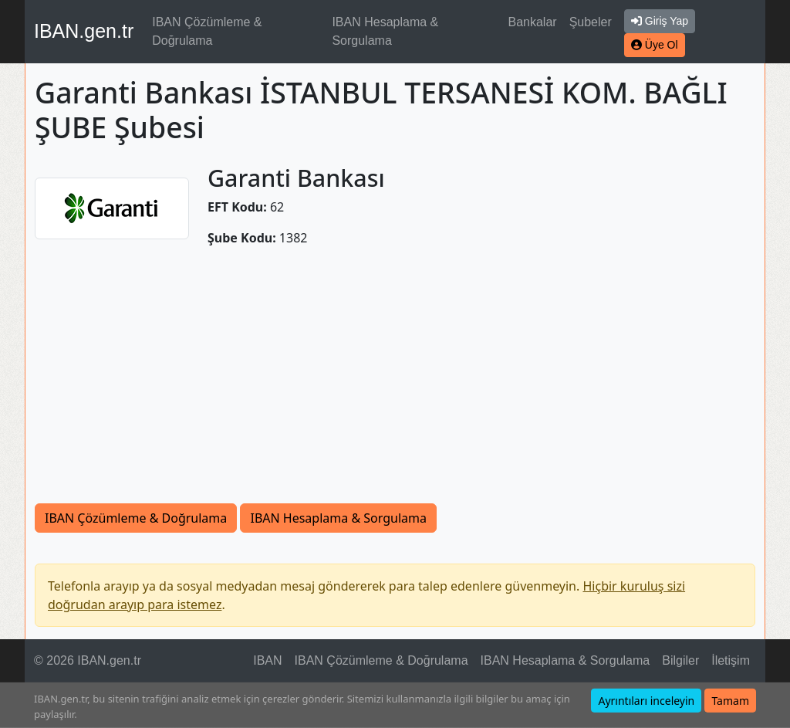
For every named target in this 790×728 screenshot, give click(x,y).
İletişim (730, 660)
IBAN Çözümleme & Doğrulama (207, 31)
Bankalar (532, 22)
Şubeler (590, 22)
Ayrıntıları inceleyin (646, 700)
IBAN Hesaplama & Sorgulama (385, 31)
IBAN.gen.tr (83, 31)
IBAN (267, 660)
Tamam (730, 700)
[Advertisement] (395, 375)
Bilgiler (680, 660)
